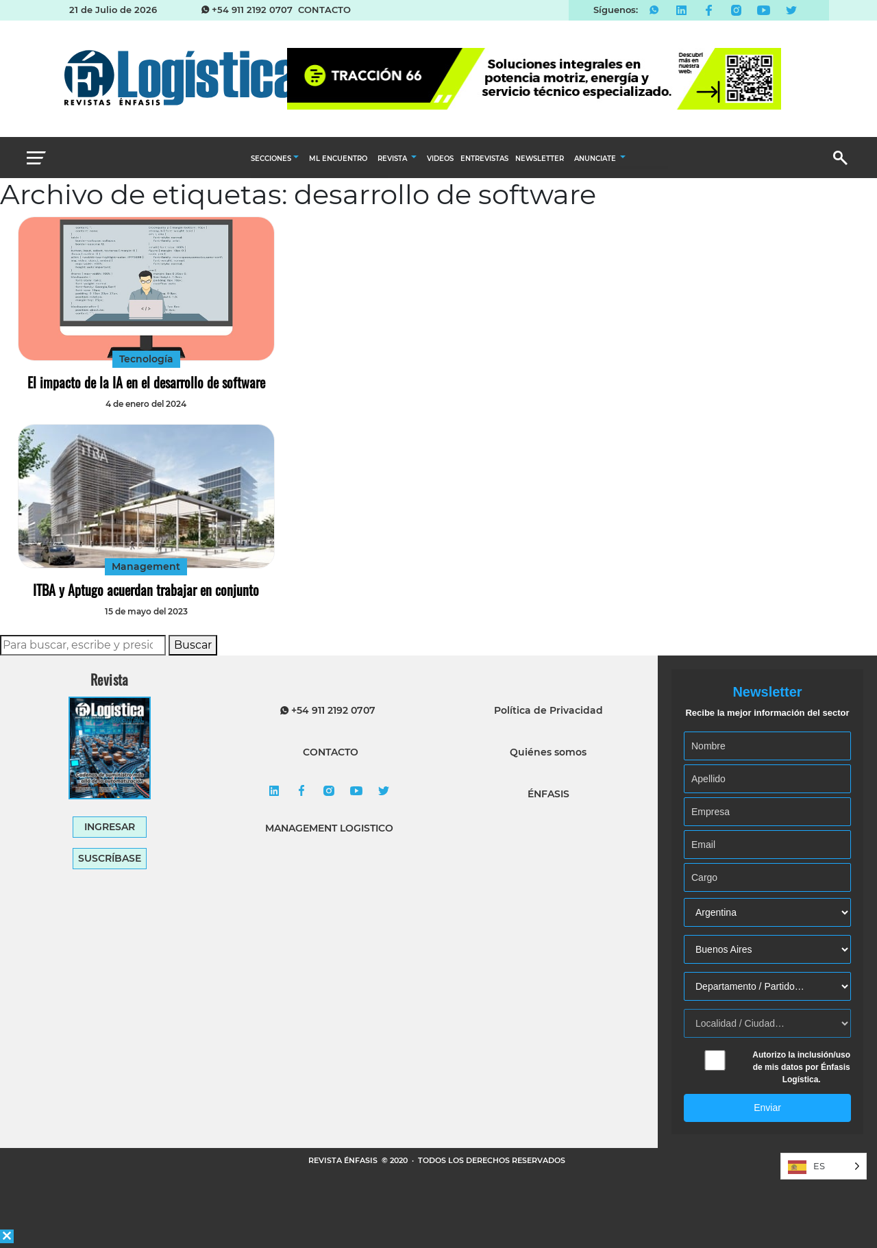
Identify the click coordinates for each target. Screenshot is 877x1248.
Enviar (767, 1107)
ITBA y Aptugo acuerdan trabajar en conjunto (146, 589)
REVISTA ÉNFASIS (344, 1160)
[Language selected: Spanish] (823, 1166)
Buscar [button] (193, 644)
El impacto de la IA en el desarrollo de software (146, 382)
